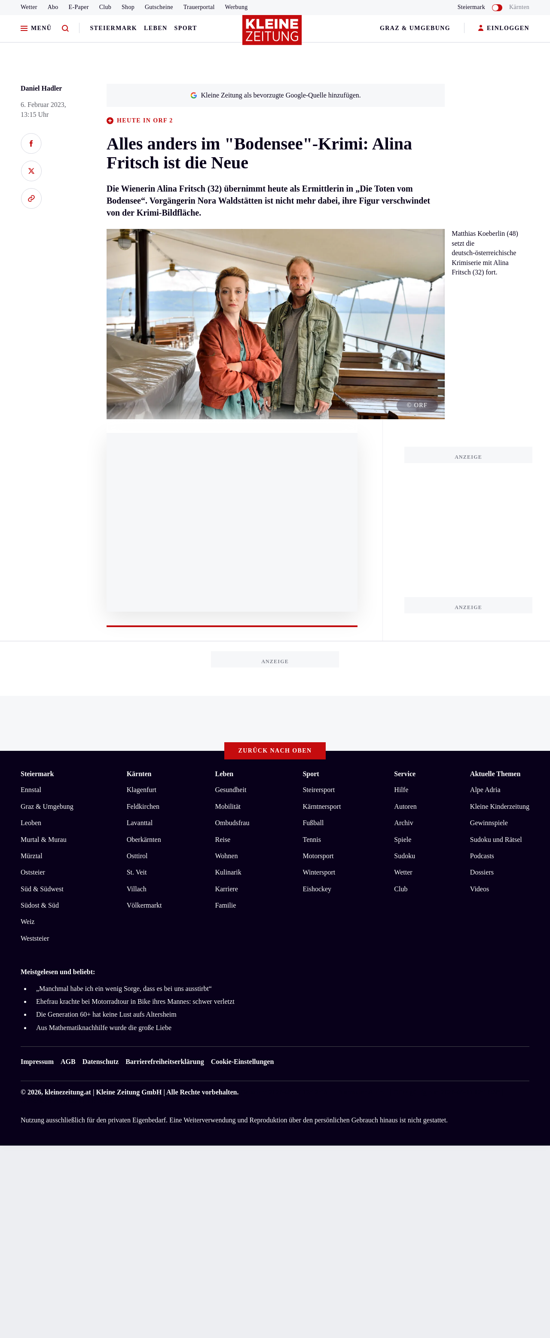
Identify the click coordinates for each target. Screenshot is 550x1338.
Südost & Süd (40, 905)
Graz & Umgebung (415, 28)
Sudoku (404, 855)
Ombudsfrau (232, 822)
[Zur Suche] (65, 28)
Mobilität (228, 806)
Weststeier (35, 938)
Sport (185, 28)
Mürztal (32, 855)
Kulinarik (228, 872)
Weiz (27, 921)
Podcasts (482, 855)
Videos (479, 889)
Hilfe (401, 789)
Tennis (311, 839)
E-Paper (79, 7)
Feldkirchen (143, 806)
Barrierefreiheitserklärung (164, 1061)
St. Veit (137, 872)
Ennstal (31, 789)
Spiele (402, 839)
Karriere (226, 889)
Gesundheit (230, 789)
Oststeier (33, 872)
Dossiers (482, 872)
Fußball (313, 822)
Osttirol (137, 855)
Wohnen (226, 855)
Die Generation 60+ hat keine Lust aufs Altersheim (106, 1014)
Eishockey (316, 889)
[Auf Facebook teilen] (31, 143)
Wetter (29, 7)
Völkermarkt (144, 905)
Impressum (37, 1061)
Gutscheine (159, 7)
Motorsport (317, 855)
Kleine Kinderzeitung (499, 806)
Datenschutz (100, 1061)
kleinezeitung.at (68, 1092)
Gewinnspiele (489, 822)
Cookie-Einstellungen (242, 1061)
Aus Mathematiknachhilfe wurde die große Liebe (103, 1027)
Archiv (403, 822)
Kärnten (519, 7)
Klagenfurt (141, 789)
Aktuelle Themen (495, 773)
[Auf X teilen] (31, 171)
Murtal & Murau (44, 839)
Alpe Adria (485, 789)
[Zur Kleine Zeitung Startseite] (272, 34)
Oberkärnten (144, 839)
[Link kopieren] (31, 198)
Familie (225, 905)
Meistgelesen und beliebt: (58, 971)
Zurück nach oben (275, 750)
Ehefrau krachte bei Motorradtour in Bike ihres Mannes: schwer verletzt (135, 1001)
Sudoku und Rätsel (496, 839)
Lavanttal (140, 822)
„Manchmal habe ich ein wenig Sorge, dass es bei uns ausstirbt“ (124, 988)
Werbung (236, 7)
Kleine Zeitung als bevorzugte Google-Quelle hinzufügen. (275, 95)
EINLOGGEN (503, 28)
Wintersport (318, 872)
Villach (137, 889)
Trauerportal (199, 7)
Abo (53, 7)
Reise (222, 839)
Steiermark (113, 28)
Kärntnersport (321, 806)
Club (105, 7)
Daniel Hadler (41, 88)
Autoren (405, 806)
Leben (155, 28)
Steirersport (318, 789)
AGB (68, 1061)
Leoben (31, 822)
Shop (128, 7)
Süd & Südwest (42, 889)
